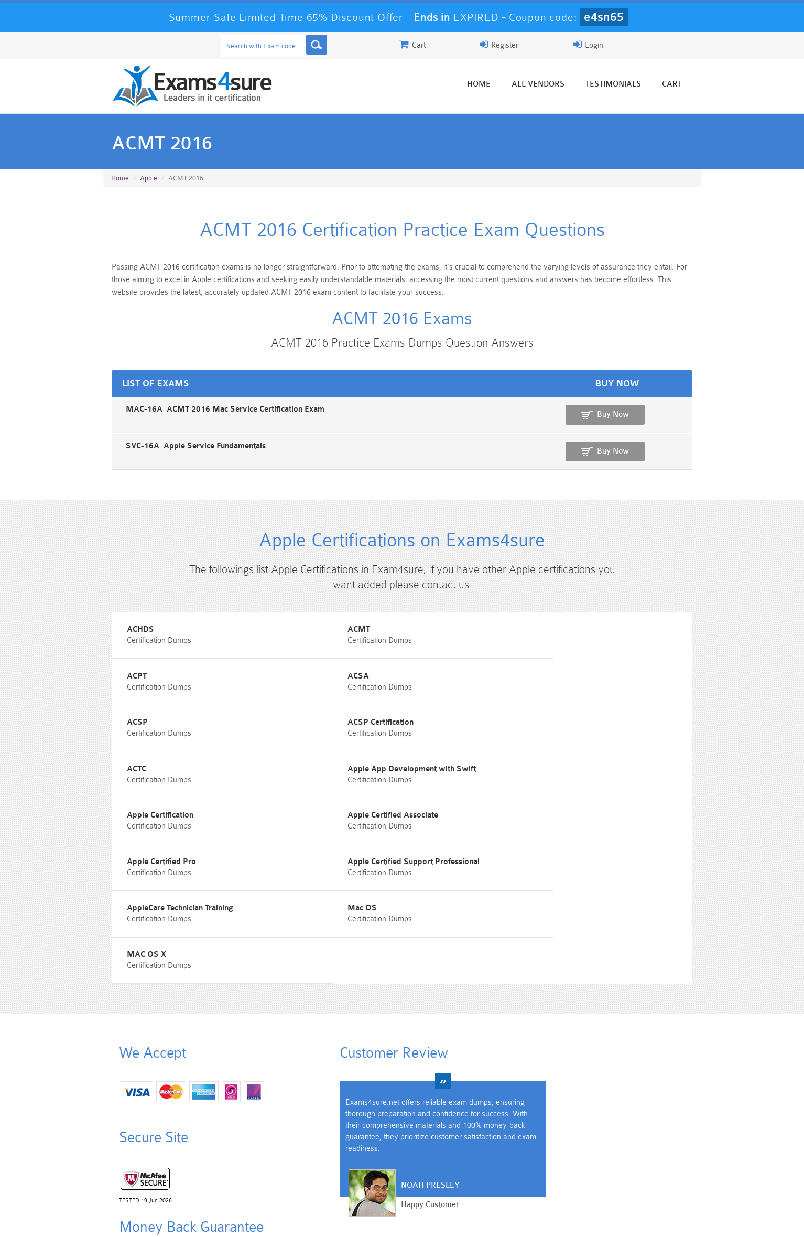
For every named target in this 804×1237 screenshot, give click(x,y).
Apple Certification (553, 734)
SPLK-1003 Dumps (452, 1174)
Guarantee (207, 1219)
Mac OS (330, 829)
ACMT (327, 640)
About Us (157, 1219)
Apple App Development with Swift (380, 734)
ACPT (530, 640)
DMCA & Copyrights (408, 1219)
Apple (148, 179)
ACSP (326, 687)
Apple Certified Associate (156, 782)
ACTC (121, 734)
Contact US (338, 1219)
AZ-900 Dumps (352, 1174)
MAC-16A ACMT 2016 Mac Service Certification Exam (205, 415)
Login (633, 44)
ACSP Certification (553, 687)
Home (495, 85)
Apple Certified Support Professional (586, 782)
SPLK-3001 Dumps (551, 1174)
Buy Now (659, 420)
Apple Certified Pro (350, 782)
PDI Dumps (252, 1174)
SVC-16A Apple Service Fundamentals (176, 451)
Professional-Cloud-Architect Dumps (451, 1161)
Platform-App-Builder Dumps (153, 1179)
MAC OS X (540, 829)
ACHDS (124, 640)
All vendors (554, 85)
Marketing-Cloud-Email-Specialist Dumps (651, 1161)
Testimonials (629, 85)
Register (579, 44)
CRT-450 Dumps (551, 1157)
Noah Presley (398, 1063)
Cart (688, 85)
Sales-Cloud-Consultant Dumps (352, 1161)
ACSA (122, 687)
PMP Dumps (153, 1157)
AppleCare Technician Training (164, 829)
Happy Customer (398, 1083)
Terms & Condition (272, 1219)
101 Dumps (253, 1157)
